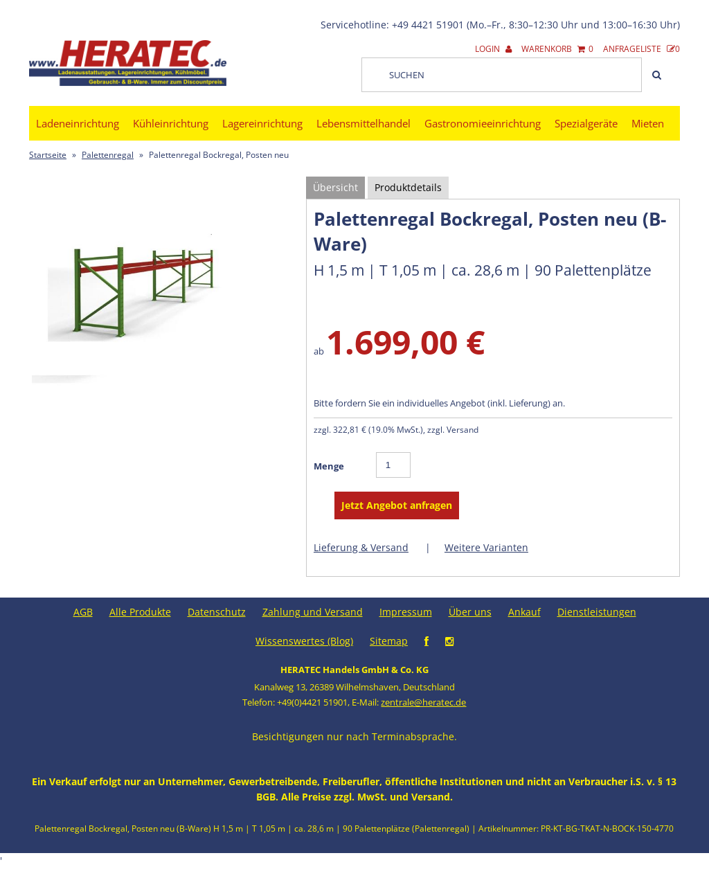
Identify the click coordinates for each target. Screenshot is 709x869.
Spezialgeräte (586, 123)
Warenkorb (557, 49)
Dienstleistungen (596, 611)
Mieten (647, 123)
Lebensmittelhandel (363, 123)
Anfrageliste (641, 49)
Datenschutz (217, 611)
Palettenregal (108, 155)
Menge (329, 466)
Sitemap (389, 640)
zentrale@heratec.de (423, 702)
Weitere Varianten (486, 547)
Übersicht (335, 187)
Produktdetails (408, 187)
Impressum (405, 611)
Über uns (470, 611)
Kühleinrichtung (170, 123)
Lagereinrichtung (262, 123)
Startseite (47, 155)
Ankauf (524, 611)
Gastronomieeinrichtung (482, 123)
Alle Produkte (140, 611)
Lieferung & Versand (361, 547)
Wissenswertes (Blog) (304, 640)
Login (493, 49)
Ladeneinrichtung (77, 123)
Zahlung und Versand (312, 611)
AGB (83, 611)
